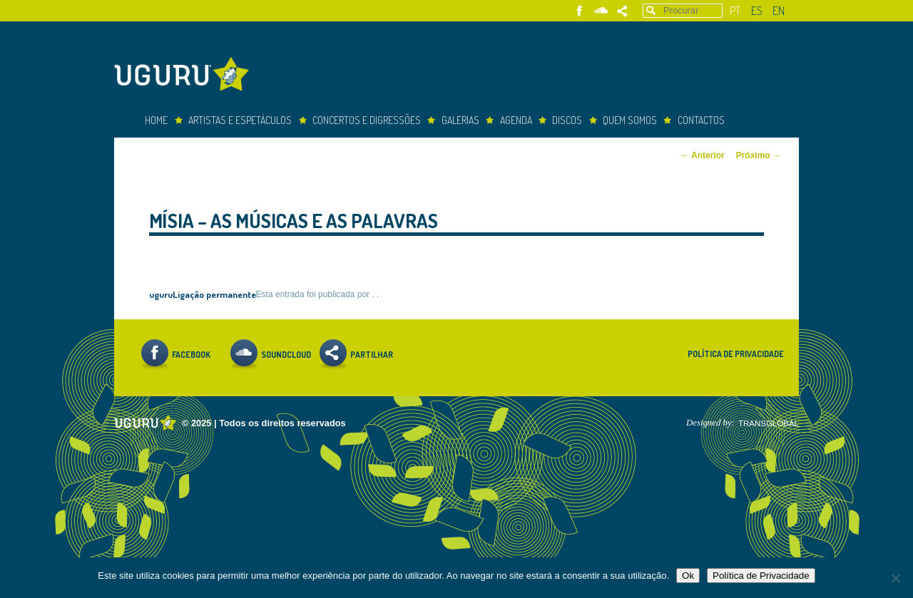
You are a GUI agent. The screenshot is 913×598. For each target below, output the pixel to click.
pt (735, 11)
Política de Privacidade (736, 354)
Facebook (579, 11)
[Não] (895, 578)
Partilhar (622, 11)
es (756, 11)
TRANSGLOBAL (768, 423)
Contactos (701, 120)
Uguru (185, 76)
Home (156, 120)
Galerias (460, 120)
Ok (688, 575)
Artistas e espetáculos (240, 120)
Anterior (702, 155)
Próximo (758, 155)
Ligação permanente (214, 294)
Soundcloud (601, 11)
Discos (567, 120)
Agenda (516, 120)
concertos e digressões (366, 120)
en (778, 11)
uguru (161, 294)
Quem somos (630, 120)
